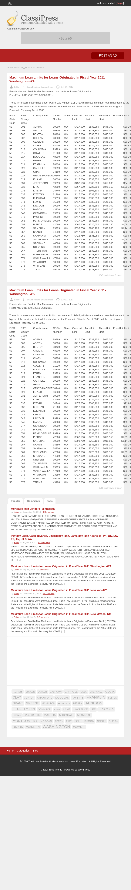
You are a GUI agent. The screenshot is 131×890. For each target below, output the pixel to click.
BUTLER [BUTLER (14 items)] (42, 691)
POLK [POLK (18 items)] (78, 721)
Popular (15, 501)
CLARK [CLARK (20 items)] (110, 691)
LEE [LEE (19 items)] (93, 709)
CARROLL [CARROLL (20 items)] (71, 691)
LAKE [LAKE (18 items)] (66, 709)
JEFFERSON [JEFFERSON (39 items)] (24, 709)
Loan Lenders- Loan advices (40, 87)
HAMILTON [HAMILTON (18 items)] (48, 703)
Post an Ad (108, 55)
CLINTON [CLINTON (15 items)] (29, 697)
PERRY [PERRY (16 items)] (59, 721)
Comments (33, 501)
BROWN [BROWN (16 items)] (30, 691)
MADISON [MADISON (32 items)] (32, 715)
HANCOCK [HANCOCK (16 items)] (64, 703)
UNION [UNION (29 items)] (18, 727)
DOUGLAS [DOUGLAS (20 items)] (62, 697)
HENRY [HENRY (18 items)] (77, 703)
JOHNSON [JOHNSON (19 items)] (44, 709)
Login (120, 3)
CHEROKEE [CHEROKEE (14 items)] (96, 691)
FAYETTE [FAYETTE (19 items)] (77, 697)
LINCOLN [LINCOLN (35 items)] (106, 709)
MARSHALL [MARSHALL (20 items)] (66, 715)
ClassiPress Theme (51, 769)
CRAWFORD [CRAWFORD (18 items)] (44, 697)
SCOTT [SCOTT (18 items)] (101, 721)
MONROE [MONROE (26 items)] (84, 715)
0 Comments (48, 512)
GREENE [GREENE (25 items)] (32, 703)
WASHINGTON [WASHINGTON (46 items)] (56, 726)
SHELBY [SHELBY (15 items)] (113, 721)
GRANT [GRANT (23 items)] (18, 703)
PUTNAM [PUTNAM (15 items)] (89, 721)
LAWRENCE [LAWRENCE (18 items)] (80, 709)
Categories (23, 750)
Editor (17, 87)
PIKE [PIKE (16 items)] (69, 721)
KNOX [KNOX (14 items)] (57, 709)
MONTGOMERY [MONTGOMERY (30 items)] (25, 721)
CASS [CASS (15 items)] (83, 691)
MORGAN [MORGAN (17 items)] (46, 721)
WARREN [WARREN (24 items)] (33, 727)
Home (10, 67)
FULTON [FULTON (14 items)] (112, 697)
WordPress (84, 769)
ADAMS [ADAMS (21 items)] (18, 691)
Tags (49, 501)
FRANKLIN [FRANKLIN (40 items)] (95, 697)
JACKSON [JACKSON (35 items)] (93, 703)
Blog (35, 750)
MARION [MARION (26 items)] (50, 715)
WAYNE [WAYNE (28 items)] (79, 727)
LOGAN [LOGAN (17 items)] (17, 715)
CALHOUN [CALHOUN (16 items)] (56, 691)
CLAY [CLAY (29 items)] (17, 697)
